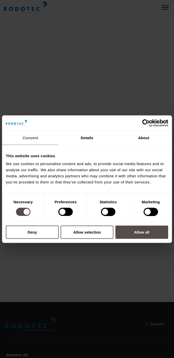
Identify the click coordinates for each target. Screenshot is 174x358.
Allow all (141, 232)
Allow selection (87, 232)
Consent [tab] (30, 137)
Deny (32, 232)
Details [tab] (87, 137)
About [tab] (143, 137)
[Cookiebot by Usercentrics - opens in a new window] (146, 123)
